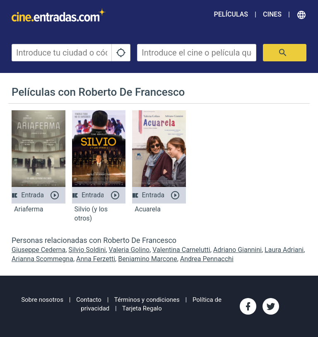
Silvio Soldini (87, 250)
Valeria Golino (129, 250)
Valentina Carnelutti (181, 250)
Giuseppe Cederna (38, 250)
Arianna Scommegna (42, 259)
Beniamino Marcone (147, 259)
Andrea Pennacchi (207, 259)
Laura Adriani (284, 250)
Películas (231, 14)
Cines (272, 14)
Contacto (88, 299)
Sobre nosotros (42, 299)
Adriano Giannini (237, 250)
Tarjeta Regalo (142, 308)
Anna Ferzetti (95, 259)
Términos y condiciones (147, 299)
